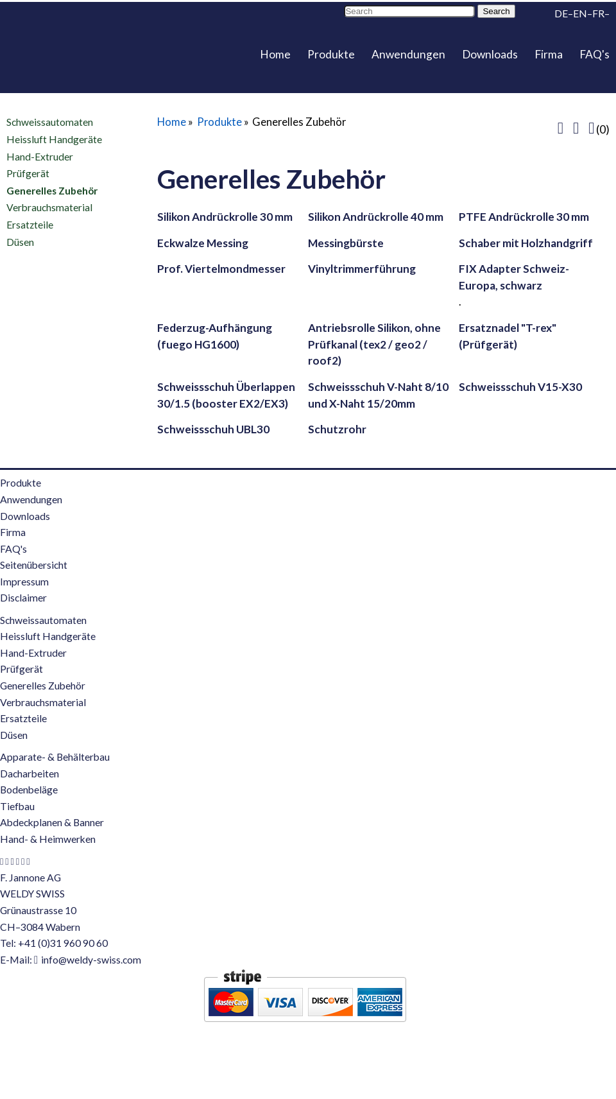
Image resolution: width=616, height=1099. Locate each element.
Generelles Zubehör (52, 190)
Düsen (20, 241)
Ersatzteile (29, 224)
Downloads (490, 54)
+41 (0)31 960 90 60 (63, 943)
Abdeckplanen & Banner (52, 822)
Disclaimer (23, 597)
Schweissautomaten (49, 122)
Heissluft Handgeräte (54, 139)
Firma (549, 54)
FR (598, 13)
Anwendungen (408, 54)
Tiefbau (17, 806)
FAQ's (594, 54)
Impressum (24, 581)
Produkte (331, 54)
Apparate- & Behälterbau (55, 757)
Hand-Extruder (39, 156)
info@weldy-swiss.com (91, 959)
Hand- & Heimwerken (48, 839)
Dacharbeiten (29, 773)
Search (496, 11)
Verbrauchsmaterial (49, 207)
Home (275, 54)
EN (580, 13)
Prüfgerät (27, 173)
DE (561, 13)
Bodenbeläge (29, 789)
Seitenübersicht (33, 565)
